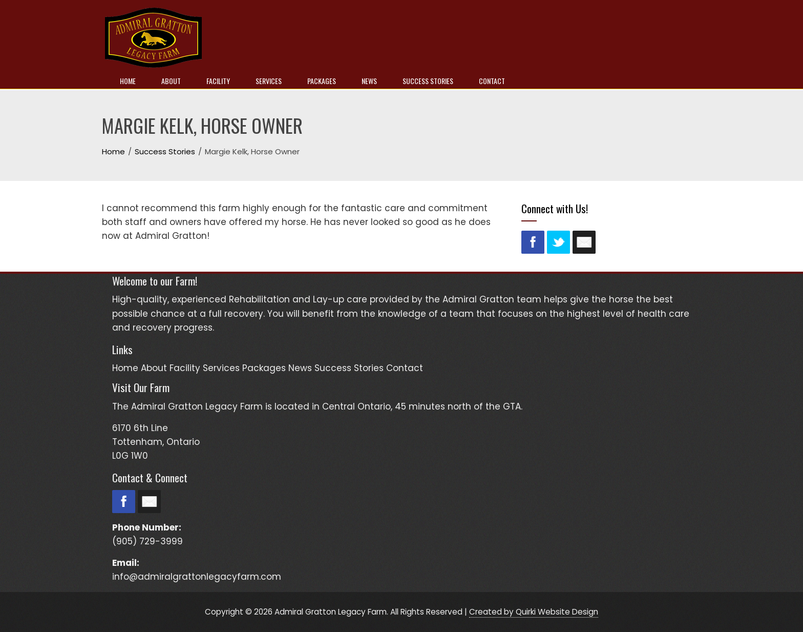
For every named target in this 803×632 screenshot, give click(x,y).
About (171, 80)
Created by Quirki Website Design (533, 611)
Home (128, 80)
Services (269, 80)
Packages (321, 80)
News (369, 80)
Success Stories (428, 80)
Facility (218, 80)
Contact (492, 80)
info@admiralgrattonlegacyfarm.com (196, 576)
